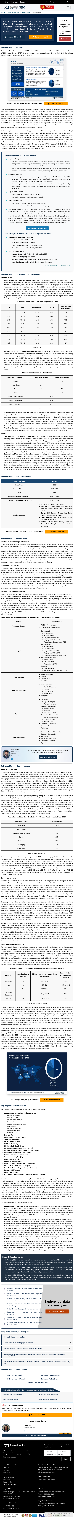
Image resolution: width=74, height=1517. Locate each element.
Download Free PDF (40, 37)
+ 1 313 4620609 (8, 1506)
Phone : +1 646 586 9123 (46, 1494)
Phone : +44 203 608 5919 (46, 1479)
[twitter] (61, 1447)
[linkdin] (68, 1445)
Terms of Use (7, 1475)
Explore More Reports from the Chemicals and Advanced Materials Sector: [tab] (29, 1390)
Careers (22, 2)
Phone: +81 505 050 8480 (11, 1496)
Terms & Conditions (9, 1484)
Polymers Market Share (49, 1379)
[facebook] (66, 1445)
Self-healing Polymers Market (48, 1394)
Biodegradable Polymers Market (13, 1394)
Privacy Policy (7, 1482)
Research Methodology (14, 37)
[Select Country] (64, 1454)
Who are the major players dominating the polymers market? (23, 1348)
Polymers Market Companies (37, 1383)
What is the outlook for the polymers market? (18, 1343)
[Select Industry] (50, 1454)
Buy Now (65, 39)
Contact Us (14, 2)
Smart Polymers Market (10, 1400)
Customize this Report (47, 757)
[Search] (67, 2)
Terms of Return (8, 1477)
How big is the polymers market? (14, 1337)
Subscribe (66, 1459)
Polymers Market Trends (16, 1379)
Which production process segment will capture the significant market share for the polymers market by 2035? (34, 1355)
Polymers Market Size (15, 1375)
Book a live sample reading (48, 1435)
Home (3, 12)
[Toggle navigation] (68, 7)
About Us (6, 1468)
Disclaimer (6, 1479)
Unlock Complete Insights (37, 228)
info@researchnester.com (46, 1472)
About (6, 2)
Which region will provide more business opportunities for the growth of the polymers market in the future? (36, 1362)
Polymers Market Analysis (50, 1375)
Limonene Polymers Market (47, 1400)
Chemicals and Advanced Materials (18, 12)
